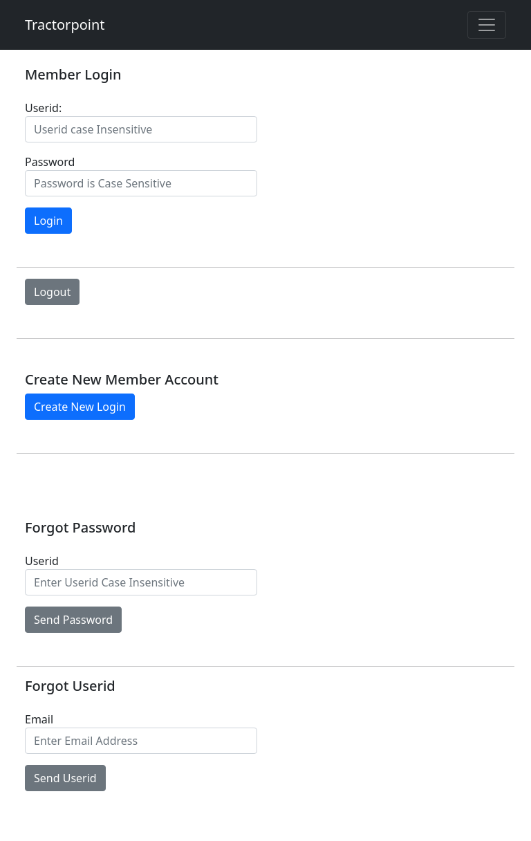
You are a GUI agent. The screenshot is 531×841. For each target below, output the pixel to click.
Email (39, 719)
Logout (52, 291)
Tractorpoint (65, 24)
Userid (42, 561)
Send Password (73, 619)
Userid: (43, 107)
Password (50, 161)
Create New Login (80, 406)
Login (48, 220)
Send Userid (65, 778)
